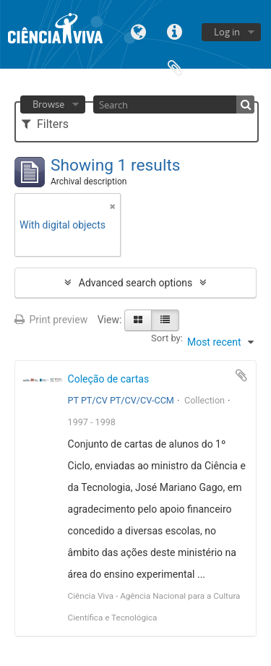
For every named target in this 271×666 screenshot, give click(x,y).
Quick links (175, 30)
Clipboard (175, 67)
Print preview (50, 319)
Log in (227, 31)
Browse (48, 104)
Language (139, 30)
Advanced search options (135, 283)
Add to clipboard (241, 375)
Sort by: (167, 338)
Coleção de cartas (109, 379)
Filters (45, 124)
